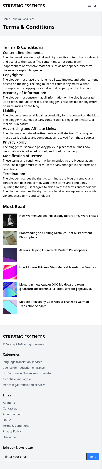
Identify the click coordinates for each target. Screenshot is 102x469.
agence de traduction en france (24, 368)
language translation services (22, 362)
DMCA (7, 420)
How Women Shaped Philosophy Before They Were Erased (58, 216)
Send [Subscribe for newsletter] (92, 457)
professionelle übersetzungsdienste (27, 373)
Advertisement (13, 414)
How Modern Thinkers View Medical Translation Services (57, 267)
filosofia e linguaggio (17, 379)
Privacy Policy (12, 431)
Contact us (10, 408)
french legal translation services (24, 385)
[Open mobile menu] (89, 6)
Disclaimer (10, 437)
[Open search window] (95, 6)
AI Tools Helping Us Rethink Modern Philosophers (53, 250)
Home (6, 19)
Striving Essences (24, 6)
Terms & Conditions (16, 426)
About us (9, 403)
